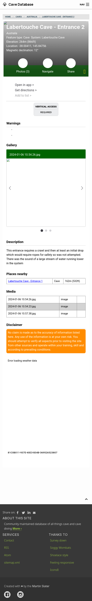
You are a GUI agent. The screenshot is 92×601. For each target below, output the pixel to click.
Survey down (58, 540)
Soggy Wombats (60, 548)
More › (17, 528)
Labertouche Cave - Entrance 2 (58, 17)
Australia (32, 17)
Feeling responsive (62, 562)
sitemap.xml (12, 562)
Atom (7, 555)
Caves (19, 17)
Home (8, 17)
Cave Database (20, 4)
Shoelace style (59, 555)
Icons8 (54, 570)
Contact (9, 540)
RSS (6, 548)
